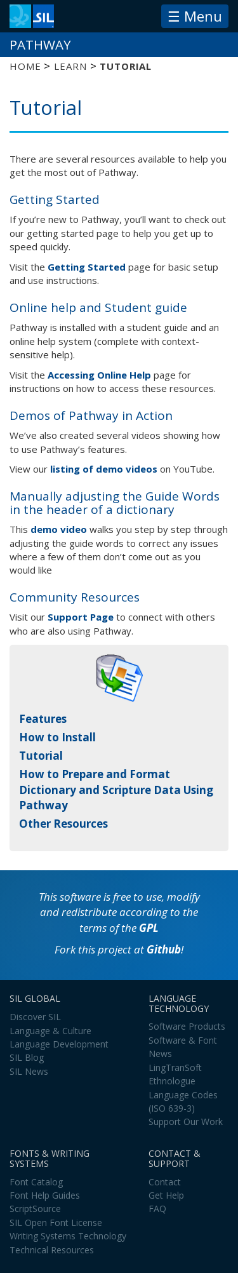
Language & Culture (50, 1031)
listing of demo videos (103, 468)
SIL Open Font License (56, 1222)
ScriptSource (35, 1208)
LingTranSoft (175, 1067)
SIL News (29, 1071)
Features (43, 718)
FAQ (157, 1208)
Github (164, 949)
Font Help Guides (45, 1195)
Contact (165, 1182)
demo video (58, 529)
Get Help (166, 1195)
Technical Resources (52, 1250)
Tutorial (41, 755)
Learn (70, 66)
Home (25, 66)
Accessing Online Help (99, 374)
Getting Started (87, 266)
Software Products (187, 1026)
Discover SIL (35, 1017)
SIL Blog (27, 1057)
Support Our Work (186, 1121)
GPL (149, 927)
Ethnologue (172, 1081)
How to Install (57, 737)
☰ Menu (195, 15)
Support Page (81, 616)
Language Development (59, 1044)
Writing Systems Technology (68, 1236)
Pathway (40, 44)
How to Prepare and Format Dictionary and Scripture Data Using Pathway (116, 789)
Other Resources (63, 823)
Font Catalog (36, 1182)
